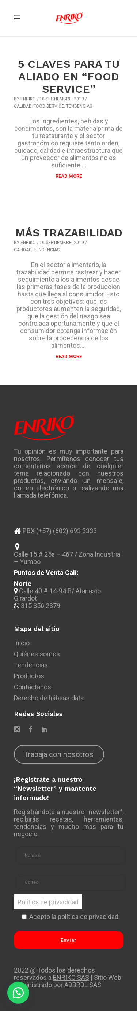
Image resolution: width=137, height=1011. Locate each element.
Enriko (28, 99)
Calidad (22, 106)
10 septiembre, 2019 (61, 99)
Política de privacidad (48, 902)
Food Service (49, 106)
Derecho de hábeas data (49, 698)
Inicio (22, 643)
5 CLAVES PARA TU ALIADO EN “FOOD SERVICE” (68, 76)
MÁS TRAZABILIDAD (68, 232)
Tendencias (79, 106)
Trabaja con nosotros (59, 754)
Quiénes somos (37, 654)
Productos (29, 676)
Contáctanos (32, 687)
